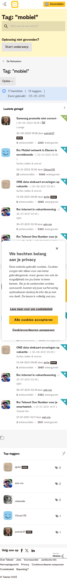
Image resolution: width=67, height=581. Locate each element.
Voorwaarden (31, 560)
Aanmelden (56, 4)
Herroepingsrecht (9, 564)
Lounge (20, 127)
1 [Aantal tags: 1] (60, 516)
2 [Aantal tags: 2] (60, 484)
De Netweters (14, 61)
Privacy (25, 564)
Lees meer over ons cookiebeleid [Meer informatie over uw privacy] (31, 309)
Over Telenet (6, 560)
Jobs (18, 560)
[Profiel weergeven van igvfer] (47, 197)
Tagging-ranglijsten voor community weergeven (33, 454)
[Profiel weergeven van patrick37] (49, 133)
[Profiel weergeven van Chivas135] (49, 169)
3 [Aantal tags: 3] (60, 468)
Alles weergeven (33, 108)
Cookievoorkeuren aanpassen (48, 564)
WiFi (18, 218)
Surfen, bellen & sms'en (28, 163)
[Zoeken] (33, 26)
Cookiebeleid (7, 569)
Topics (4, 4)
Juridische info (49, 560)
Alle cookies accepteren (33, 319)
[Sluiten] (57, 248)
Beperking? (22, 569)
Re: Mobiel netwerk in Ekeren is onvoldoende (37, 155)
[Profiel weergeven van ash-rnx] (47, 224)
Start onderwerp (16, 47)
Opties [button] (6, 81)
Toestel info (22, 411)
